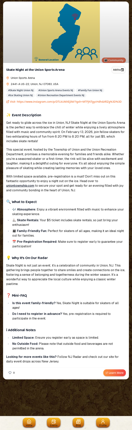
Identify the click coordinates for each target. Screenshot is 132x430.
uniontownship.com (20, 186)
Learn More (115, 373)
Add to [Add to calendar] (118, 70)
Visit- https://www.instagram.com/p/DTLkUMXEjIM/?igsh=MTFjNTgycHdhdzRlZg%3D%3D (64, 101)
